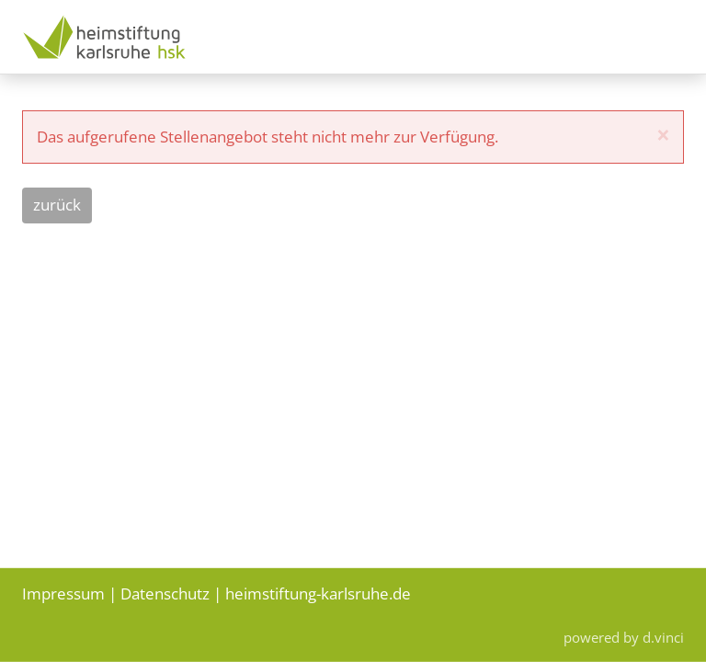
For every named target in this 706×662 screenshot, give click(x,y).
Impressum (63, 592)
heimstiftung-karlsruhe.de (318, 592)
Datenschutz (165, 592)
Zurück (57, 204)
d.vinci (663, 637)
